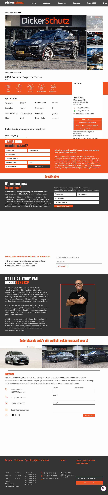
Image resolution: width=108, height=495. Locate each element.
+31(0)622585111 (82, 111)
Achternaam (79, 387)
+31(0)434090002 (82, 108)
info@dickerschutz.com (85, 113)
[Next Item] (83, 42)
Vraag (55, 403)
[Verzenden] (39, 166)
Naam (55, 387)
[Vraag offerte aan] (88, 128)
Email (54, 395)
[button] (88, 119)
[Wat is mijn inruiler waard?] (88, 125)
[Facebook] (15, 415)
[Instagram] (19, 415)
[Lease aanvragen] (63, 206)
